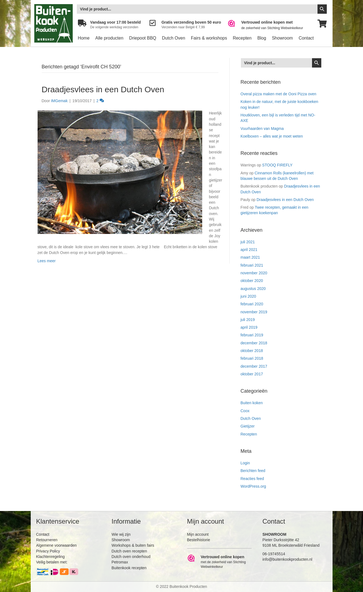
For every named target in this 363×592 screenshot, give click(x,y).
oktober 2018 (252, 350)
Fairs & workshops (209, 38)
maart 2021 (250, 257)
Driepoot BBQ (142, 38)
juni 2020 (248, 296)
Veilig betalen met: (51, 562)
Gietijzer (248, 426)
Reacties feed (252, 478)
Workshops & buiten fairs (133, 545)
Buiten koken (252, 403)
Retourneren (47, 540)
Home (84, 38)
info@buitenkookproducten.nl (288, 559)
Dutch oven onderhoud (131, 556)
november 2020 (254, 273)
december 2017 (254, 366)
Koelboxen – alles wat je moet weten (272, 136)
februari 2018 (252, 358)
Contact (306, 38)
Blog (261, 38)
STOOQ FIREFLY (277, 165)
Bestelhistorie (198, 540)
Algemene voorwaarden (56, 545)
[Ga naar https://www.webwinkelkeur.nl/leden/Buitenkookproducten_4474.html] (269, 25)
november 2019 (254, 312)
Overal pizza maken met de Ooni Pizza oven (278, 94)
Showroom (282, 38)
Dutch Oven (173, 38)
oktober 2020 (252, 280)
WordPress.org (253, 486)
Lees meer (47, 261)
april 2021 (249, 249)
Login (245, 463)
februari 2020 (252, 304)
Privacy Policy (48, 551)
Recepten (242, 38)
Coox (245, 411)
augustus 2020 (253, 288)
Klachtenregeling (50, 556)
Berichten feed (253, 470)
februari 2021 (252, 265)
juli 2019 (248, 319)
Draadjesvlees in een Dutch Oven (103, 89)
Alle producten (109, 38)
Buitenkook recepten (129, 568)
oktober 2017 (252, 374)
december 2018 (254, 343)
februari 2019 (252, 335)
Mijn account (198, 534)
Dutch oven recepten (129, 551)
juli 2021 (248, 242)
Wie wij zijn (121, 534)
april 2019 (249, 327)
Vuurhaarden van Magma (262, 128)
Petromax (120, 562)
